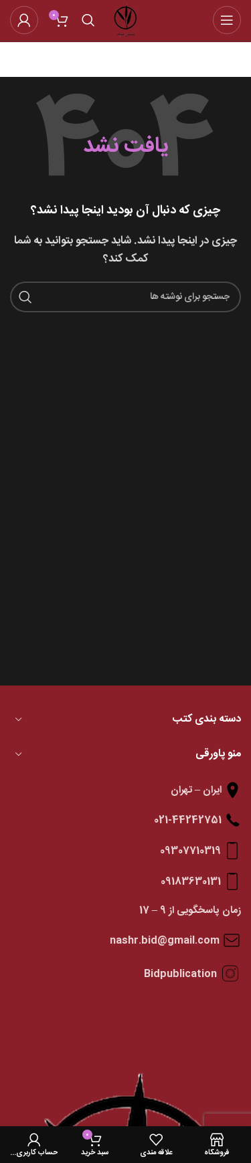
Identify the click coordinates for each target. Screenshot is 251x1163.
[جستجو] (88, 20)
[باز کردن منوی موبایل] (227, 20)
